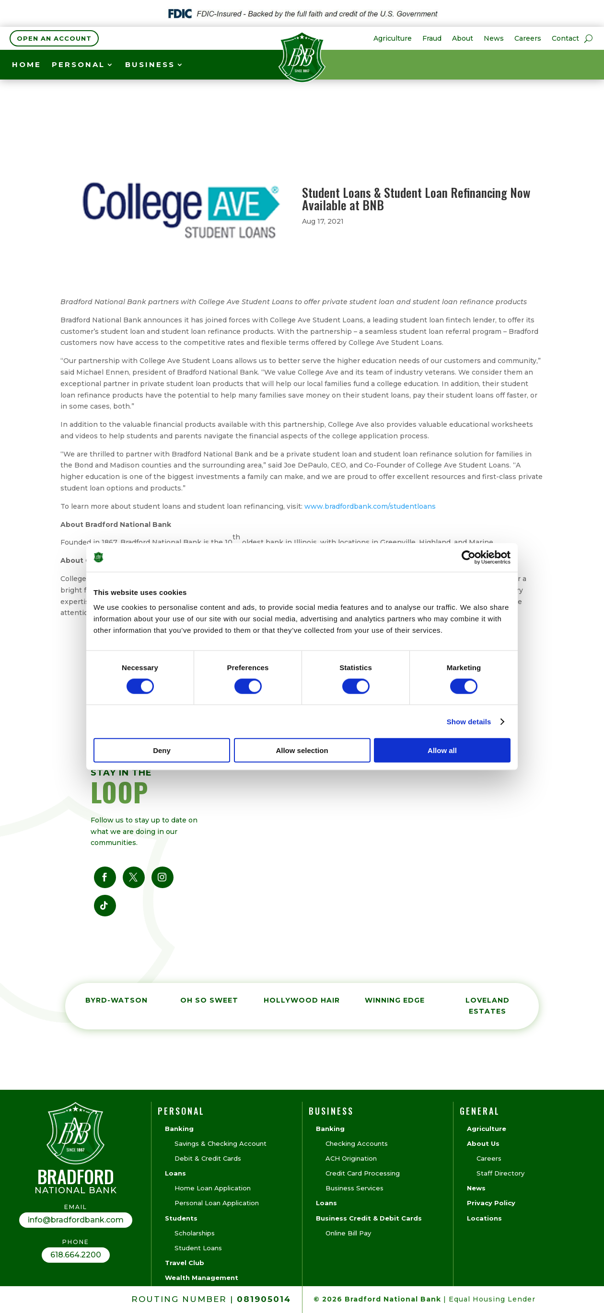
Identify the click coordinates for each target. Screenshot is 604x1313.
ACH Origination (351, 1158)
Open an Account (54, 38)
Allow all (442, 750)
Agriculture (392, 39)
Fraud (431, 39)
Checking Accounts (356, 1143)
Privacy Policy (491, 1203)
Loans (175, 1173)
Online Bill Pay (348, 1233)
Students (181, 1218)
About (462, 39)
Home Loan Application (212, 1188)
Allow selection (302, 750)
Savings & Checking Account (220, 1143)
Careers (527, 39)
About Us (483, 1143)
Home (26, 65)
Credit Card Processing (362, 1173)
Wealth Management (201, 1277)
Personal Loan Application (216, 1203)
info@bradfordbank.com (76, 1219)
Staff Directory (500, 1173)
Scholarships (194, 1233)
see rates (539, 65)
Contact (565, 39)
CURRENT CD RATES (405, 66)
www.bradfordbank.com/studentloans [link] (370, 506)
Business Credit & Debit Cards (369, 1218)
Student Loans (198, 1248)
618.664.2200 (75, 1254)
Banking (179, 1128)
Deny (162, 750)
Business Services (354, 1188)
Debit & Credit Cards (207, 1158)
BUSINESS (150, 65)
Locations (484, 1218)
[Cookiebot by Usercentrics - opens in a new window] (469, 557)
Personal (78, 65)
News (494, 39)
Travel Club (184, 1263)
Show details (469, 721)
